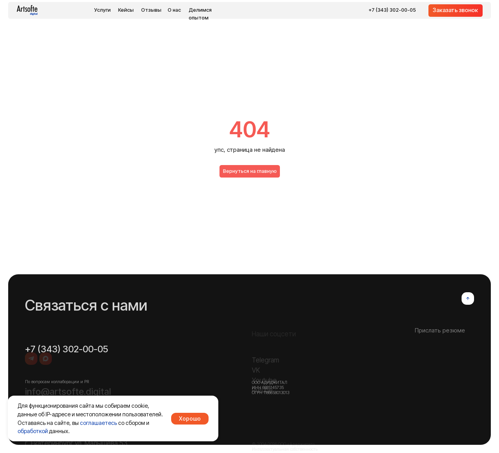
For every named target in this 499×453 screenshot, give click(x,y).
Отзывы (151, 10)
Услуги (102, 10)
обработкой (33, 431)
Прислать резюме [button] (440, 346)
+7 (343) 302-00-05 (392, 10)
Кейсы (126, 10)
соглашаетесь (98, 422)
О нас (174, 10)
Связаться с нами (86, 320)
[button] (455, 10)
